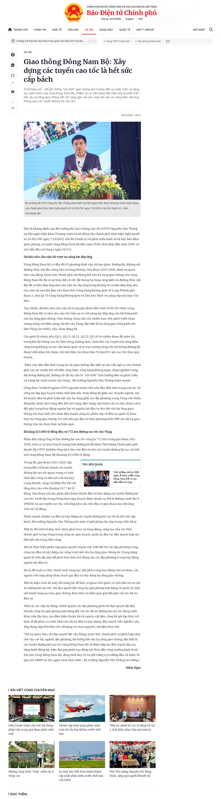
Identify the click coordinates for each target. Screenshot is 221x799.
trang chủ (18, 29)
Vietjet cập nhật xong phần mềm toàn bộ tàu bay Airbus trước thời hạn (80, 729)
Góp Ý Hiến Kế (145, 29)
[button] (89, 41)
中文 (140, 18)
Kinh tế (57, 29)
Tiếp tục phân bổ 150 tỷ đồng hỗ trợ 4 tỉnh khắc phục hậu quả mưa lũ (132, 727)
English (129, 18)
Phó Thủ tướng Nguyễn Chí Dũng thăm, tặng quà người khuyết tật (130, 773)
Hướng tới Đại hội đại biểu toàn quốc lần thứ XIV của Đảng (50, 41)
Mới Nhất (199, 29)
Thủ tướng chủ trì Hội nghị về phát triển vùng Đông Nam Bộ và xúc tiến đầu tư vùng (126, 477)
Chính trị (40, 29)
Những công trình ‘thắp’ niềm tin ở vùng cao (31, 773)
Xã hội (89, 29)
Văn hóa (73, 29)
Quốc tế (124, 29)
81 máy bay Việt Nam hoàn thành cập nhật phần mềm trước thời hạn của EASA (81, 776)
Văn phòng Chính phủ (148, 41)
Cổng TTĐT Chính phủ (117, 41)
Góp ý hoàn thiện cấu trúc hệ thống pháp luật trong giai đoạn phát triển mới (31, 729)
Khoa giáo (106, 29)
